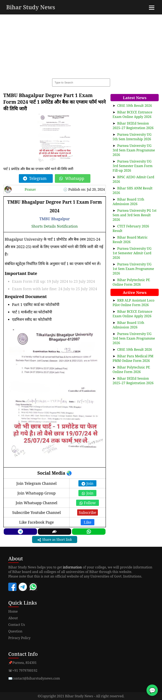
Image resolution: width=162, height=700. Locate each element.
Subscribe (87, 512)
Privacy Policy (19, 638)
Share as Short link (54, 539)
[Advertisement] (81, 45)
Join (87, 483)
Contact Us (16, 624)
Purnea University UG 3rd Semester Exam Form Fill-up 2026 (132, 166)
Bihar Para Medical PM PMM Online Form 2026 (133, 358)
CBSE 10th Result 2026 (134, 105)
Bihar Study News (30, 7)
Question (15, 631)
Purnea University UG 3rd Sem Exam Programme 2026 (134, 150)
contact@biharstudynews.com (36, 678)
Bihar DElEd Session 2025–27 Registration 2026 (133, 125)
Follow (87, 502)
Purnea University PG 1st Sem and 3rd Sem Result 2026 (134, 215)
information (72, 567)
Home (13, 611)
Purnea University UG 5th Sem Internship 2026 (132, 136)
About (13, 618)
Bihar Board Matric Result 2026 (130, 239)
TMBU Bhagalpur (54, 218)
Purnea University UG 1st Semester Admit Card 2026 (132, 253)
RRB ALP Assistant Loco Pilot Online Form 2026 (133, 302)
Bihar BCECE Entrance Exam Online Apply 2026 (132, 114)
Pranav (30, 189)
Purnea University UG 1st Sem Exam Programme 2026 (133, 269)
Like (87, 522)
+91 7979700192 (24, 670)
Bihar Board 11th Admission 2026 (128, 201)
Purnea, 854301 (24, 662)
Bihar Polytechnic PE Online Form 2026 (131, 282)
